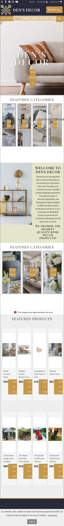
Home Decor (6, 18)
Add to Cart (30, 387)
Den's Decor (26, 10)
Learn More (52, 515)
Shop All (54, 9)
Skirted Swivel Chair (54, 372)
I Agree (32, 521)
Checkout (56, 2)
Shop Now (33, 77)
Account (42, 2)
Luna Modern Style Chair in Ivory (39, 374)
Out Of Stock (15, 387)
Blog (32, 2)
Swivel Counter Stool (6, 374)
